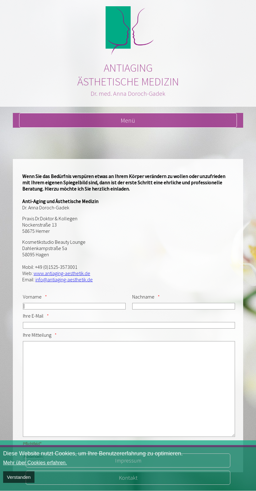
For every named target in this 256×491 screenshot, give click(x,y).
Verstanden (19, 477)
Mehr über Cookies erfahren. (35, 462)
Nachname (143, 297)
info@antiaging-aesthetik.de (64, 279)
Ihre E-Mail (33, 316)
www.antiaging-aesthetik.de (62, 273)
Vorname (32, 297)
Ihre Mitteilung (37, 335)
